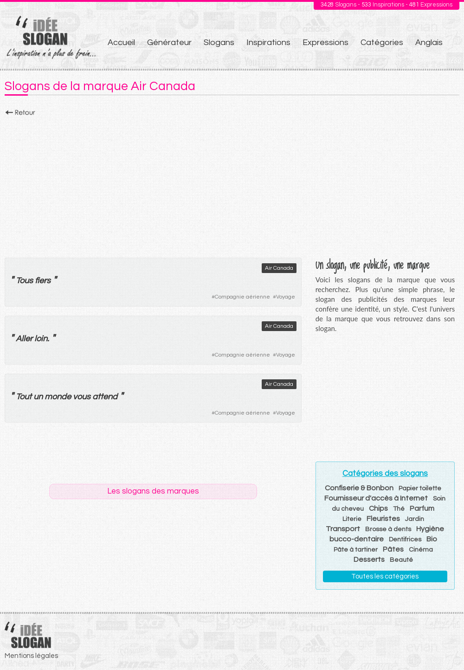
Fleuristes (383, 518)
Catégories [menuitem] (382, 42)
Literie (351, 519)
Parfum (422, 508)
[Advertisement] (232, 184)
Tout (24, 396)
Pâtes (393, 549)
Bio (431, 539)
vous (81, 396)
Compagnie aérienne (242, 297)
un (38, 396)
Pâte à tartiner (356, 549)
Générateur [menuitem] (169, 42)
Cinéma (421, 549)
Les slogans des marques (153, 491)
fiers (43, 280)
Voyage (285, 297)
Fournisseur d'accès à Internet (376, 498)
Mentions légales (31, 655)
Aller (24, 338)
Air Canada (279, 268)
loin (40, 338)
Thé (399, 509)
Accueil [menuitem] (121, 42)
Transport (343, 529)
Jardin (414, 519)
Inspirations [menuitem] (268, 42)
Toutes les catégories (385, 576)
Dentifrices (405, 539)
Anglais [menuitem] (429, 42)
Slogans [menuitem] (219, 42)
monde (58, 396)
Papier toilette (420, 488)
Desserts (369, 559)
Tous (24, 280)
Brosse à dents (388, 529)
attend (104, 396)
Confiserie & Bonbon (359, 488)
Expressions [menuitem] (325, 42)
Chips (378, 508)
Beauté (401, 560)
